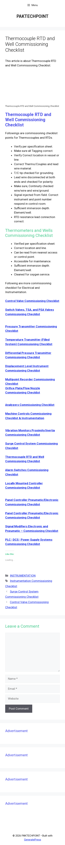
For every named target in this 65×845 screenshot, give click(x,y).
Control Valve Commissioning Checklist (32, 301)
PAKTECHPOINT (32, 16)
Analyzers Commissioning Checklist (29, 405)
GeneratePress (32, 839)
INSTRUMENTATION (23, 575)
